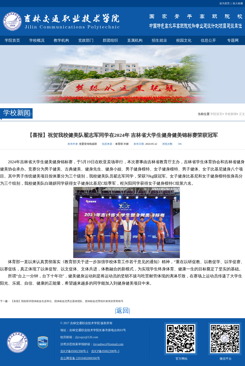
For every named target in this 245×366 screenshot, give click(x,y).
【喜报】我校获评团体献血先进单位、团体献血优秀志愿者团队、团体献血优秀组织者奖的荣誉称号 (67, 301)
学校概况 (37, 40)
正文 (242, 114)
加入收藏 (237, 3)
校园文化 (184, 40)
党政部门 (86, 40)
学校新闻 (231, 114)
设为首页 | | (225, 3)
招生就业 (159, 40)
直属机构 (135, 40)
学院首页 (12, 40)
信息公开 (208, 40)
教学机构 (61, 40)
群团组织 (110, 40)
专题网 (233, 40)
